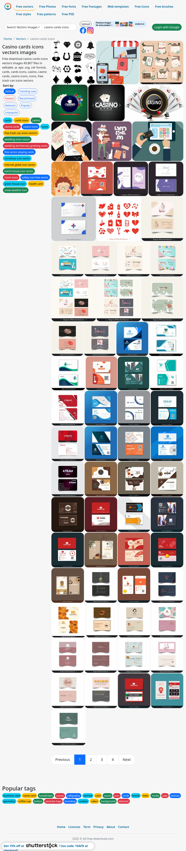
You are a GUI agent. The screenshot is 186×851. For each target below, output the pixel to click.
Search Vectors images (22, 27)
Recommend (27, 98)
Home (8, 39)
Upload (85, 24)
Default (9, 91)
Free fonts (69, 7)
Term (86, 827)
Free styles (23, 14)
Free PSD (68, 14)
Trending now (27, 91)
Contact (123, 827)
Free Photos (47, 7)
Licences (74, 827)
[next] (126, 760)
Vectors (21, 39)
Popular (25, 105)
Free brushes (164, 7)
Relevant (10, 105)
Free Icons (142, 7)
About (110, 827)
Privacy (98, 827)
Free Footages (92, 7)
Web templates (118, 7)
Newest (9, 98)
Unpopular (11, 112)
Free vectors (24, 7)
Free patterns (46, 14)
